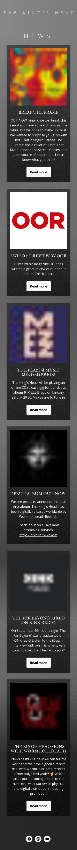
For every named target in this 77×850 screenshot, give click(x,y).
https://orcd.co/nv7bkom (38, 535)
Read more (38, 172)
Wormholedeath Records (38, 516)
